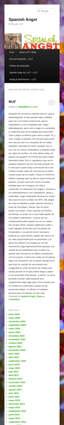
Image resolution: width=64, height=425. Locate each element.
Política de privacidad (19, 66)
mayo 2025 (14, 318)
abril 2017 (14, 375)
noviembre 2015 (17, 382)
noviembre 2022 (17, 339)
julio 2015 (14, 393)
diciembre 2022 (17, 336)
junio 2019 (14, 364)
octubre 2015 (15, 386)
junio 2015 (14, 396)
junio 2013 (14, 414)
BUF (12, 101)
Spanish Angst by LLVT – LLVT (23, 72)
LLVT (35, 107)
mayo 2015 (14, 400)
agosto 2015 (15, 389)
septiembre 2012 (17, 422)
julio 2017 (14, 371)
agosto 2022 (15, 346)
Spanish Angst (23, 19)
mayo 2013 (14, 418)
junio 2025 (14, 314)
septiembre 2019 (17, 361)
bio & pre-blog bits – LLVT (21, 59)
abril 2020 (14, 357)
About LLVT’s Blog (27, 52)
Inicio (11, 52)
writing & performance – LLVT (22, 79)
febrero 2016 (15, 378)
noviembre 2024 (17, 321)
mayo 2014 (14, 407)
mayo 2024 (14, 328)
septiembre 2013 (17, 411)
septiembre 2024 (17, 325)
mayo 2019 (14, 368)
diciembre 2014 (17, 404)
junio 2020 (14, 353)
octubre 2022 (15, 343)
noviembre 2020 (17, 350)
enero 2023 (14, 332)
